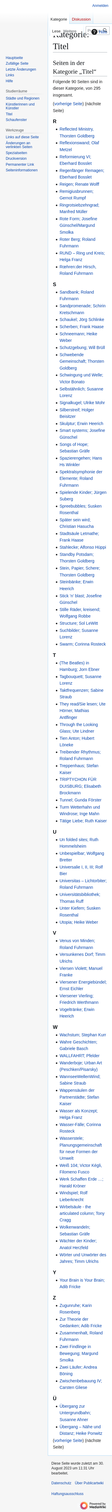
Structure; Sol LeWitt (78, 623)
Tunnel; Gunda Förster (80, 800)
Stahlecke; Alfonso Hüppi (82, 547)
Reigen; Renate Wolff (79, 184)
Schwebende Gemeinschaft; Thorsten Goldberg (81, 361)
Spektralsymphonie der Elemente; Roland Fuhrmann (80, 478)
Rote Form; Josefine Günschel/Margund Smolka (78, 225)
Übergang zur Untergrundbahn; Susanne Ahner (75, 1413)
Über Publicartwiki (89, 1483)
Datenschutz (61, 1483)
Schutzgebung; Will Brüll (82, 347)
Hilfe (98, 32)
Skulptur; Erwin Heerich (81, 423)
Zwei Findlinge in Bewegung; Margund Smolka (78, 1353)
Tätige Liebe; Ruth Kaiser (83, 820)
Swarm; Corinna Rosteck (82, 644)
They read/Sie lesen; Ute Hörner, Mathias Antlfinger (82, 711)
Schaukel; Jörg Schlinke (81, 319)
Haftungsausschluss (67, 1494)
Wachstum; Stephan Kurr (82, 1034)
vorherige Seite (68, 103)
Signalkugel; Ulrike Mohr (82, 402)
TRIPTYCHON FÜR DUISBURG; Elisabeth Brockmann (80, 786)
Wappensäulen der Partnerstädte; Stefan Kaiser (79, 1097)
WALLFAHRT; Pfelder (79, 1055)
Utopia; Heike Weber (78, 922)
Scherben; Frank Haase (81, 326)
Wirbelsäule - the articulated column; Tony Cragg (82, 1213)
